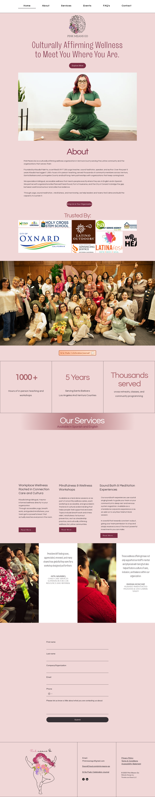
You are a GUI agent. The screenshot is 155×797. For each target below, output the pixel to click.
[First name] (76, 646)
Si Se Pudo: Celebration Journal (95, 772)
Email (48, 677)
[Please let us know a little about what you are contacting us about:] (77, 708)
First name (50, 642)
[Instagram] (83, 779)
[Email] (76, 682)
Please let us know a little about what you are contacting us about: (74, 700)
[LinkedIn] (87, 779)
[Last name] (76, 658)
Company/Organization (56, 665)
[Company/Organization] (76, 670)
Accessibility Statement (131, 764)
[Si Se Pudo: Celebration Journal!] (77, 352)
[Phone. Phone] (80, 693)
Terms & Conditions (129, 761)
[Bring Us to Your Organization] (79, 204)
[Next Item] (131, 236)
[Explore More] (77, 65)
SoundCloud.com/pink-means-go (96, 766)
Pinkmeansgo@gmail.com (93, 761)
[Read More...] (27, 529)
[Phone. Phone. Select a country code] (50, 693)
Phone (49, 689)
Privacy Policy (127, 758)
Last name (50, 654)
